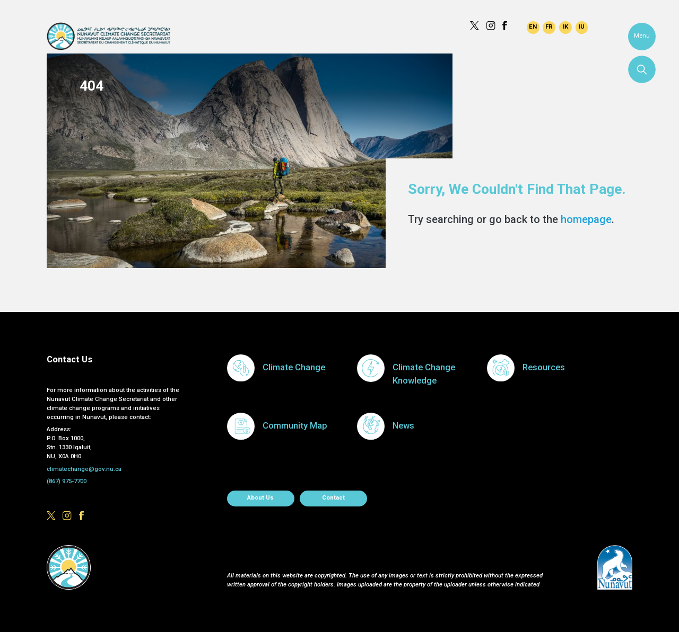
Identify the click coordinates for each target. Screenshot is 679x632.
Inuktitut (582, 27)
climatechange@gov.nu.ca (84, 469)
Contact (333, 497)
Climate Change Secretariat (108, 36)
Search (642, 69)
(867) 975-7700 (66, 481)
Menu (642, 35)
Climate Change (294, 367)
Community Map (295, 426)
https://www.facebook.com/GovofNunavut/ (506, 25)
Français (549, 27)
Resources (544, 367)
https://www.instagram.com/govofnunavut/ (490, 25)
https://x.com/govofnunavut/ (474, 25)
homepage (586, 219)
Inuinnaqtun (565, 27)
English (533, 27)
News (403, 426)
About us (260, 497)
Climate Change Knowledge (424, 374)
